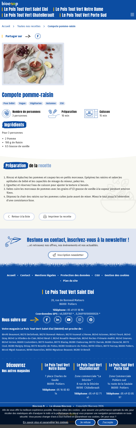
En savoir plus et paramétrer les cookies (45, 422)
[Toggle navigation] (132, 16)
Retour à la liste (19, 216)
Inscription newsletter (68, 255)
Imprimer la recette (57, 216)
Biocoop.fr (39, 406)
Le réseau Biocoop (60, 406)
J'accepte (107, 422)
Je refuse (85, 422)
